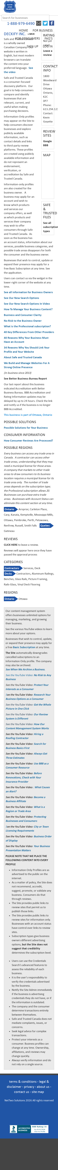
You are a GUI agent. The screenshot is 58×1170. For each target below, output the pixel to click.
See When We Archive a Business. (25, 669)
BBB (45, 145)
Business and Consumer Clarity (22, 315)
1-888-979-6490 (21, 23)
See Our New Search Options (21, 298)
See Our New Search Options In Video (27, 303)
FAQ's (49, 38)
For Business (43, 30)
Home (23, 30)
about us (43, 1087)
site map (38, 1092)
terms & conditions (23, 1081)
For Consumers (27, 38)
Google (47, 141)
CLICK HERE (10, 544)
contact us (21, 1092)
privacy (29, 1087)
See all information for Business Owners (28, 292)
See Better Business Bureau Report (25, 378)
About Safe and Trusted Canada (23, 357)
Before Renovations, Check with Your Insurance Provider (24, 777)
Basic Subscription (24, 647)
